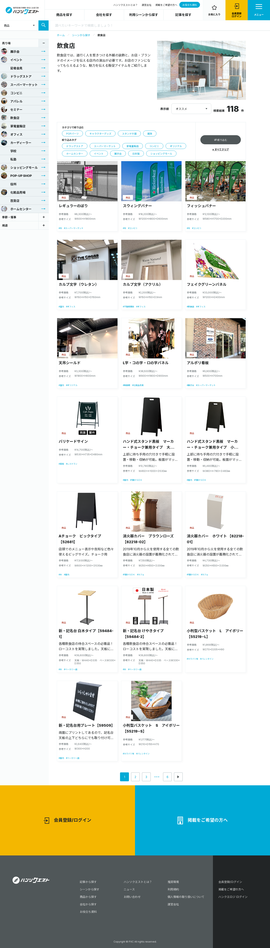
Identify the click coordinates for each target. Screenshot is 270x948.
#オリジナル (71, 385)
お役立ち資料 (189, 4)
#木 (60, 574)
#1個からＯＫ (136, 480)
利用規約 (173, 889)
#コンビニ (132, 228)
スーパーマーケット (19, 84)
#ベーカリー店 (70, 669)
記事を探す (183, 15)
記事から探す (88, 882)
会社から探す (88, 904)
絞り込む (220, 139)
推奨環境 (173, 882)
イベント (11, 60)
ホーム (61, 35)
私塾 (8, 159)
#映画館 (126, 385)
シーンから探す (81, 35)
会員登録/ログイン (67, 820)
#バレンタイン (207, 659)
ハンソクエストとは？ (125, 4)
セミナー (11, 109)
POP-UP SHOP (16, 176)
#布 (60, 228)
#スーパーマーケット (73, 228)
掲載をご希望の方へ (166, 4)
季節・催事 (9, 217)
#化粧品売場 (138, 385)
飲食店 (10, 118)
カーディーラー (16, 142)
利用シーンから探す (143, 15)
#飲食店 (190, 306)
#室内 (61, 306)
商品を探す (64, 15)
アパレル (11, 101)
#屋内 (125, 480)
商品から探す (88, 896)
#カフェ (140, 574)
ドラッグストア (16, 76)
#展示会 (190, 385)
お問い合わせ (132, 896)
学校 (8, 151)
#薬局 (61, 464)
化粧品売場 (13, 192)
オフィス (11, 134)
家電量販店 (13, 126)
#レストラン (71, 464)
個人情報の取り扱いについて (186, 896)
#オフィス (70, 306)
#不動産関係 (128, 306)
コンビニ (11, 93)
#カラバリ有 (192, 659)
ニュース (129, 889)
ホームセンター (16, 209)
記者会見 (11, 68)
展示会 (10, 51)
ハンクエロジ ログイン (233, 896)
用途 (5, 225)
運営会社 (146, 4)
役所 (8, 184)
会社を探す (104, 15)
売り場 (6, 43)
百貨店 (10, 200)
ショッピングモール (19, 167)
